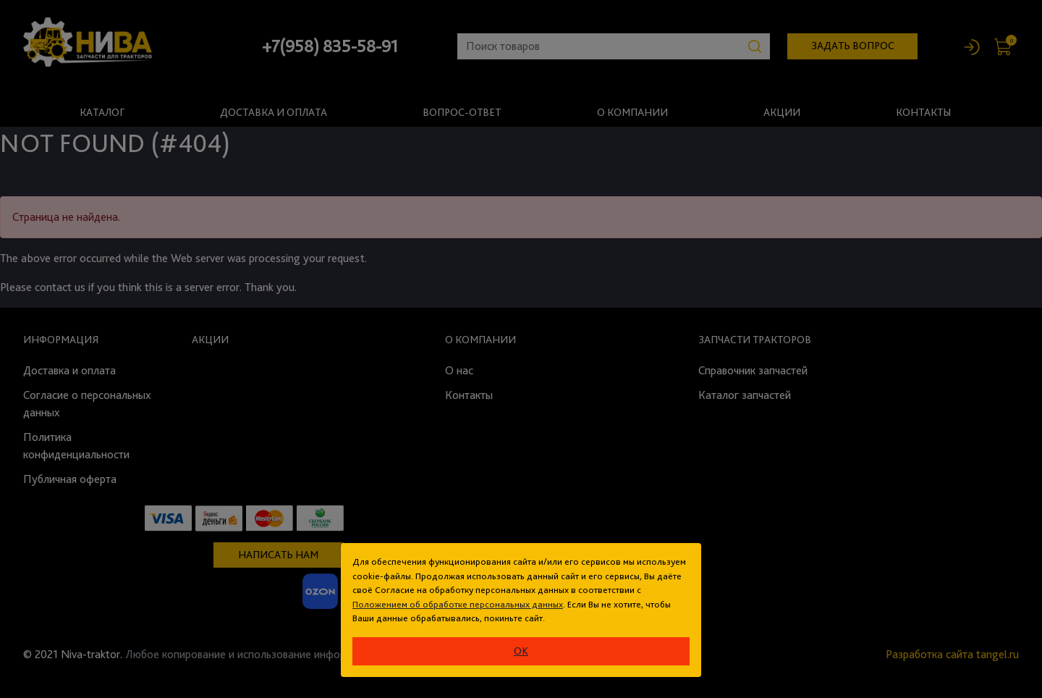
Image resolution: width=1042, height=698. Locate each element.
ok (521, 650)
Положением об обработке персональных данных (457, 604)
